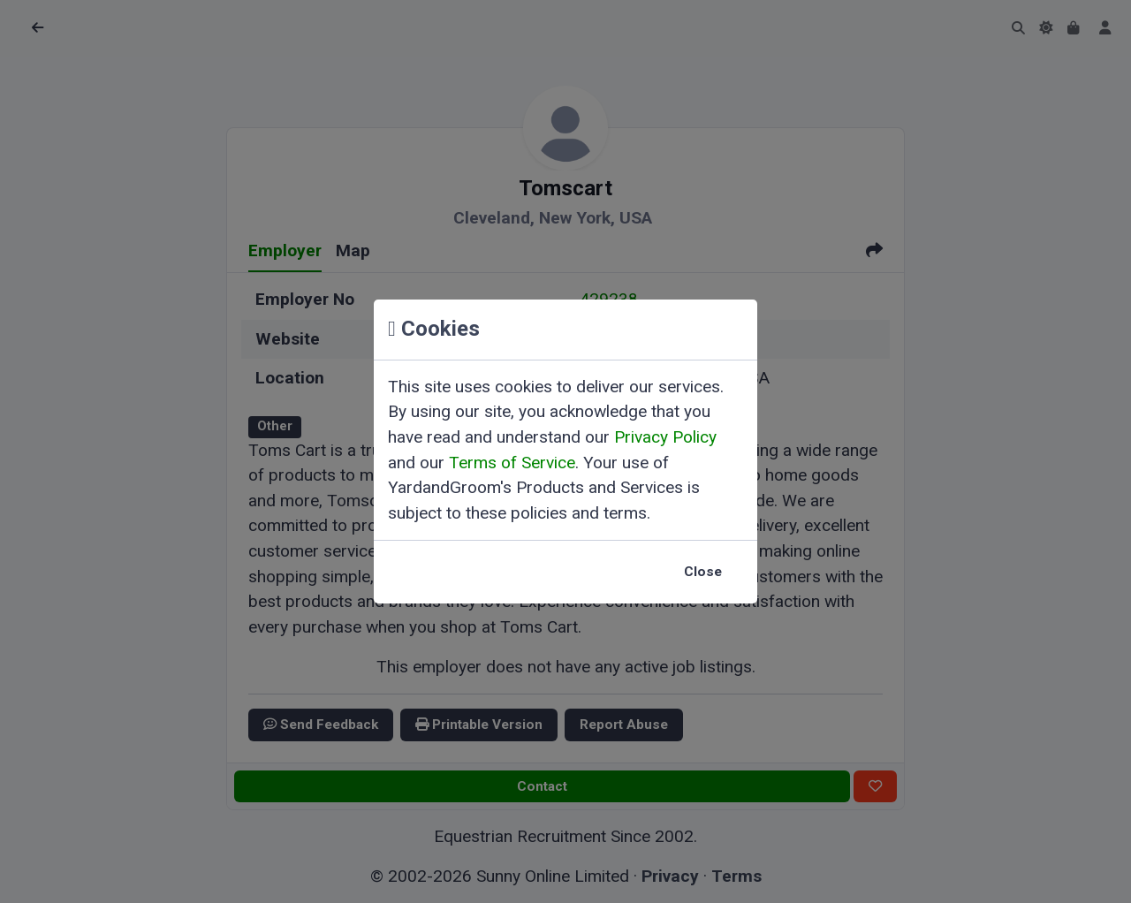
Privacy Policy (665, 437)
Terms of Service (512, 462)
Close (703, 572)
